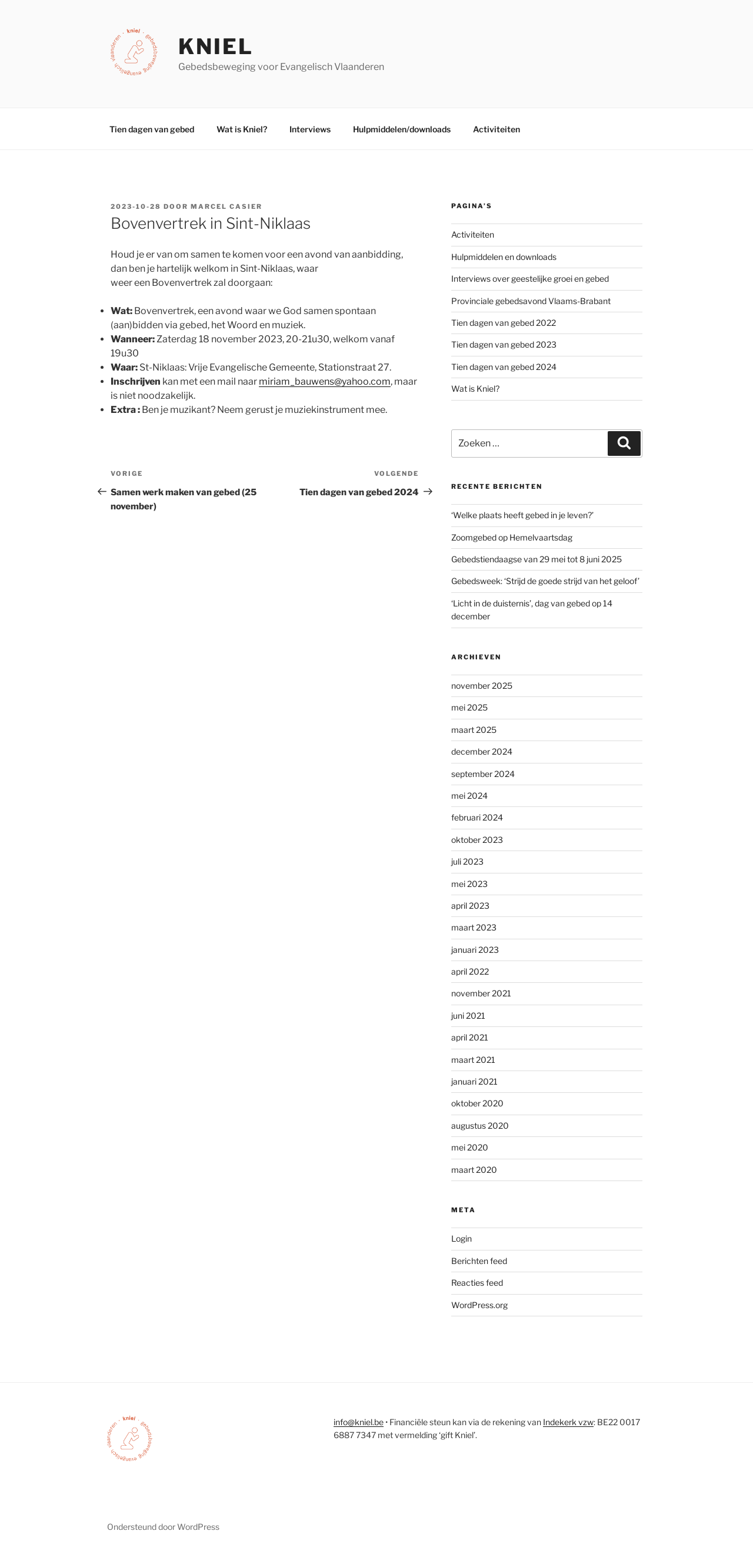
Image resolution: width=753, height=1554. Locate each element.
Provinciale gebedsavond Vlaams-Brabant (531, 301)
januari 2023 (475, 950)
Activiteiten (496, 129)
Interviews (310, 129)
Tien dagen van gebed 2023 (504, 344)
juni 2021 (468, 1016)
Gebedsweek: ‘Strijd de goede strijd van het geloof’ (545, 581)
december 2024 (481, 751)
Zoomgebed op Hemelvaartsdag (511, 537)
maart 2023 (474, 927)
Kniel (215, 46)
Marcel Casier (226, 206)
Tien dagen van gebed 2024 (504, 367)
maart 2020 (474, 1170)
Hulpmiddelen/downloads (402, 129)
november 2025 (481, 686)
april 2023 (470, 906)
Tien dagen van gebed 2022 (503, 323)
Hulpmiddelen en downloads (504, 257)
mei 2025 (469, 707)
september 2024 (483, 774)
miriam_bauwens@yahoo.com (325, 381)
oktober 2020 (477, 1103)
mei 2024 (469, 796)
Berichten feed (479, 1261)
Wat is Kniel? (241, 129)
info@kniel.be (359, 1422)
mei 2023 (469, 884)
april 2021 (469, 1037)
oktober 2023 (477, 840)
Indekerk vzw (568, 1422)
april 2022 (470, 971)
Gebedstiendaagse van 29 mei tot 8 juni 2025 (536, 559)
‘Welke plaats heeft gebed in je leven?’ (522, 515)
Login (461, 1238)
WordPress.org (479, 1305)
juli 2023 (467, 861)
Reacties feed (477, 1283)
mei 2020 (469, 1147)
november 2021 (481, 993)
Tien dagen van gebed (151, 129)
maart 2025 (474, 730)
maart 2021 (473, 1060)
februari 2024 (477, 817)
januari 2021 (474, 1081)
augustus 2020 (480, 1126)
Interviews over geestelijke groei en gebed (530, 279)
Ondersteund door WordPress (163, 1527)
